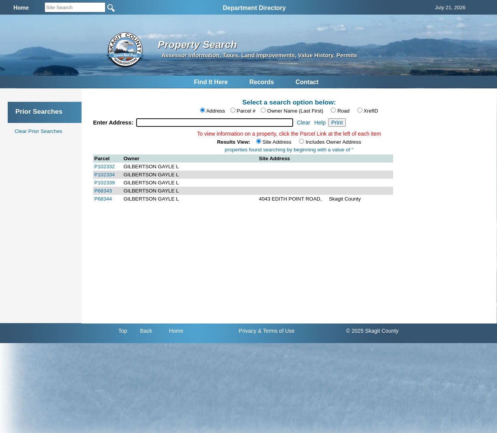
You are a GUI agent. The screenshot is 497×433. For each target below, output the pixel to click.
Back (146, 331)
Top (122, 331)
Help (320, 122)
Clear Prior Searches (38, 131)
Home (176, 331)
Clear (303, 122)
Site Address (277, 142)
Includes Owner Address (333, 142)
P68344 (103, 199)
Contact (307, 82)
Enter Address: (114, 122)
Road (343, 111)
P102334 (104, 175)
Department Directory (254, 8)
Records (261, 82)
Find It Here (211, 82)
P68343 (103, 191)
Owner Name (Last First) (295, 111)
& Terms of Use (276, 331)
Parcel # (246, 111)
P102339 (104, 183)
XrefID (371, 111)
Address (215, 111)
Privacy (248, 331)
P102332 (104, 166)
